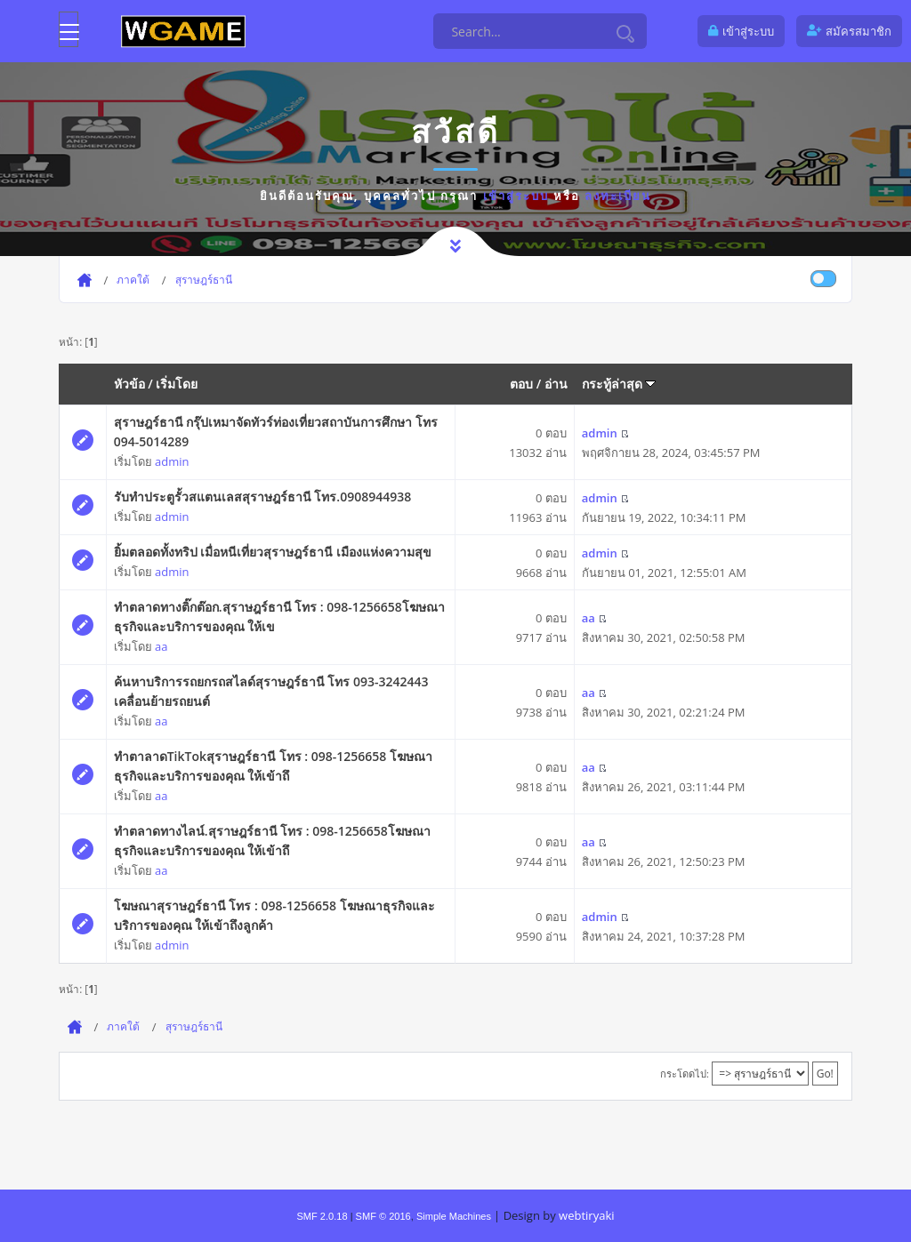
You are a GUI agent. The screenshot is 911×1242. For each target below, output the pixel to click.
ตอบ (521, 383)
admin (172, 461)
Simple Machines (453, 1216)
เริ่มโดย (177, 383)
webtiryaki (586, 1215)
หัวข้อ (129, 383)
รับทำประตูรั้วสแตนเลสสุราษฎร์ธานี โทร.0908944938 (263, 496)
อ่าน (556, 383)
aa (161, 646)
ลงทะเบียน (617, 196)
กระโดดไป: (684, 1073)
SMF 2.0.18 (321, 1216)
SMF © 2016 (383, 1216)
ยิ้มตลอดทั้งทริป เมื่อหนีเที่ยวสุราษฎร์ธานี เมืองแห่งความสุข (272, 551)
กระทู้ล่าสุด (619, 383)
